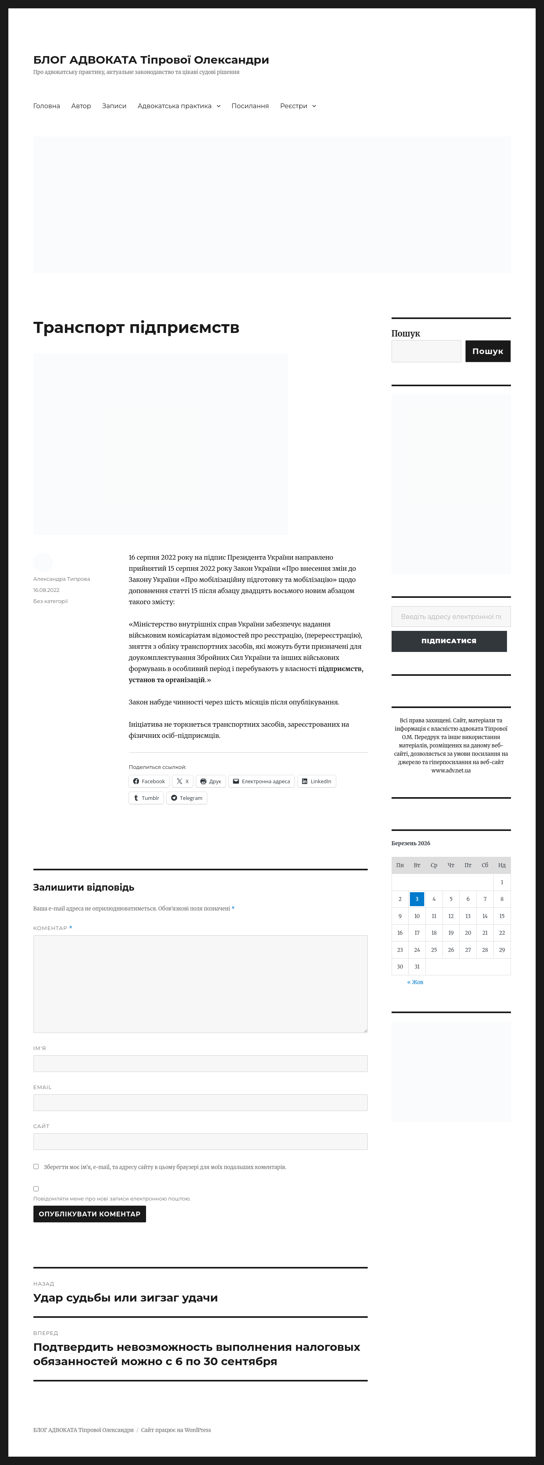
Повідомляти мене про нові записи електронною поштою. (112, 1198)
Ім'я (40, 1048)
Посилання (250, 106)
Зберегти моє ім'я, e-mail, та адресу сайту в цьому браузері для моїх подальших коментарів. (165, 1167)
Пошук (406, 334)
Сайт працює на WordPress (176, 1430)
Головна (46, 106)
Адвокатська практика (175, 106)
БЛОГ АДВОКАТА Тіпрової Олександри (151, 59)
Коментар (53, 928)
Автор (81, 106)
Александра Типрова (61, 579)
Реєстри (293, 106)
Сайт (41, 1126)
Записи (114, 106)
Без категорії (50, 601)
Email (42, 1087)
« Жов (415, 982)
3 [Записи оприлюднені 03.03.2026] (416, 899)
